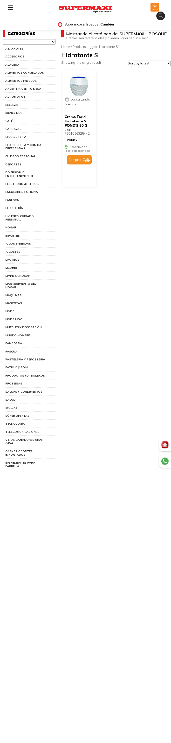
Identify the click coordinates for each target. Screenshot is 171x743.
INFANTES (12, 235)
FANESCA (12, 200)
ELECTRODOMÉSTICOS (22, 184)
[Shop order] (149, 63)
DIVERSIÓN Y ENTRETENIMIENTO (19, 173)
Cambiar (107, 24)
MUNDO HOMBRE (17, 335)
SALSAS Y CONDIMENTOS (23, 391)
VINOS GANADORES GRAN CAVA (24, 441)
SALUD (10, 399)
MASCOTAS (13, 303)
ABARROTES (14, 48)
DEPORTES (13, 164)
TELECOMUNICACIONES (22, 432)
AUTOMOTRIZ (15, 96)
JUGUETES (12, 251)
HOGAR (10, 227)
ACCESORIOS (14, 56)
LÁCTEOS (12, 259)
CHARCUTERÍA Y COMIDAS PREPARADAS (24, 146)
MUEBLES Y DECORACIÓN (23, 327)
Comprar (75, 160)
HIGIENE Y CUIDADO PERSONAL (19, 217)
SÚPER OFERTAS (17, 415)
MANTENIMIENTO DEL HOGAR (20, 285)
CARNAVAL (13, 129)
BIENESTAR (13, 112)
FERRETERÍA (14, 208)
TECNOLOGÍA (15, 423)
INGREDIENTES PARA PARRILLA (20, 464)
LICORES (11, 267)
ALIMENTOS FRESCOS (21, 80)
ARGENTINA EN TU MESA (23, 88)
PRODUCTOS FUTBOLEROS (25, 375)
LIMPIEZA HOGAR (17, 275)
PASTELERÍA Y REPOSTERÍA (25, 359)
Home (65, 47)
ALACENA (12, 64)
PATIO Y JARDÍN (16, 367)
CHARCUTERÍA (15, 137)
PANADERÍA (13, 343)
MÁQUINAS (13, 295)
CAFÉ (9, 121)
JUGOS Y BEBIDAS (18, 243)
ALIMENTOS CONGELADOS (24, 72)
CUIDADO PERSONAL (20, 156)
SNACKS (11, 407)
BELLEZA (11, 105)
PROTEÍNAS (13, 383)
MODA (9, 311)
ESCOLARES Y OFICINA (21, 192)
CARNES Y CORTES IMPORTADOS (19, 452)
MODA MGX (13, 319)
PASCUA (11, 351)
